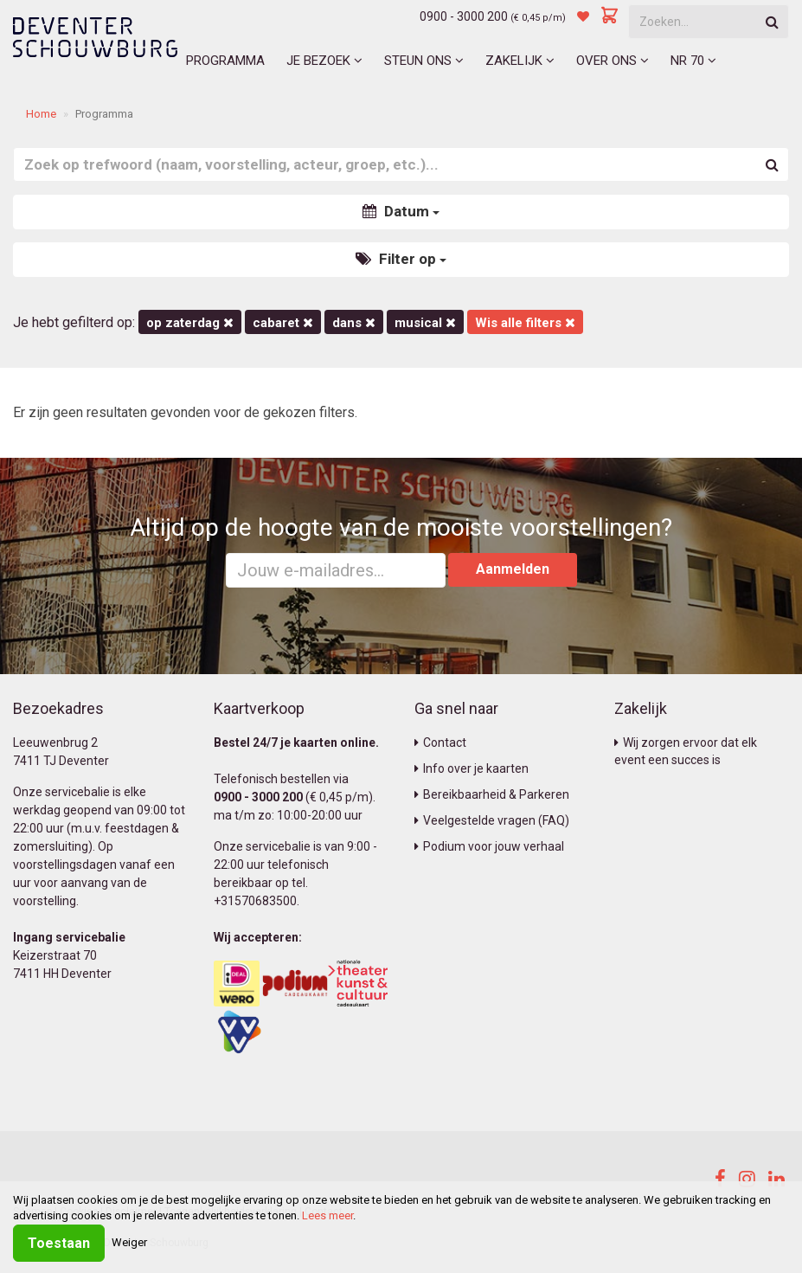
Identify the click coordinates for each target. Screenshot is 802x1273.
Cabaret (283, 323)
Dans (353, 323)
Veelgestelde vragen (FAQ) (491, 820)
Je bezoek (324, 60)
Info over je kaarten (471, 768)
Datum (401, 211)
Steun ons (424, 60)
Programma (225, 60)
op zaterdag (190, 323)
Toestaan (59, 1243)
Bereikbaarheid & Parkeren (491, 794)
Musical (425, 323)
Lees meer (327, 1215)
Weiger (129, 1242)
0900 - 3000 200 (464, 16)
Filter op (401, 258)
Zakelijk (520, 60)
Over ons (612, 60)
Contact (440, 742)
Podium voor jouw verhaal (489, 846)
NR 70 (693, 60)
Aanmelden (512, 569)
